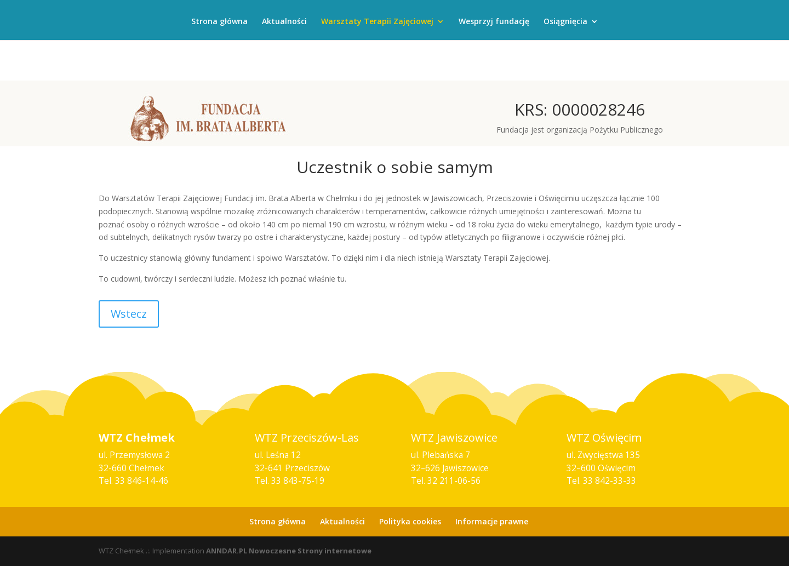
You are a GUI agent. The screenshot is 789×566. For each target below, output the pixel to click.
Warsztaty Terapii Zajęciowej (377, 22)
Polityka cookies (410, 521)
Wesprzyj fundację (494, 22)
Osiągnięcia (565, 22)
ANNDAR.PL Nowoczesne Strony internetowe (288, 551)
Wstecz (129, 313)
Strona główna (219, 22)
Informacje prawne (491, 521)
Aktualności (284, 22)
